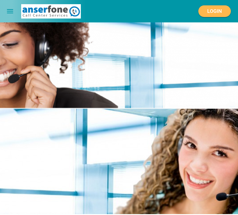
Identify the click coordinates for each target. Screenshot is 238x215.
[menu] (10, 11)
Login (214, 11)
